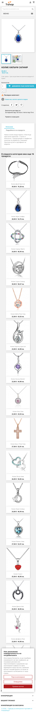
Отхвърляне (18, 682)
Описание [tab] (9, 127)
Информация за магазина (12, 705)
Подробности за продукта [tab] (15, 130)
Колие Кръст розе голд (18, 444)
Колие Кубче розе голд (18, 314)
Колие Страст (18, 574)
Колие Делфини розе (18, 639)
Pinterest (21, 105)
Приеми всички (18, 686)
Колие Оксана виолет (18, 379)
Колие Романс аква (18, 541)
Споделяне (11, 105)
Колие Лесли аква (18, 476)
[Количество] (3, 86)
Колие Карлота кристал (18, 346)
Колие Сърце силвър (18, 281)
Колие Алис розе (18, 411)
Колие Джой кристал (18, 184)
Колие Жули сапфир (18, 216)
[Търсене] (18, 9)
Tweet (16, 105)
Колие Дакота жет (18, 606)
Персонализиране (18, 677)
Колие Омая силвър (18, 509)
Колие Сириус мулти (18, 249)
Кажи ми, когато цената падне (16, 99)
